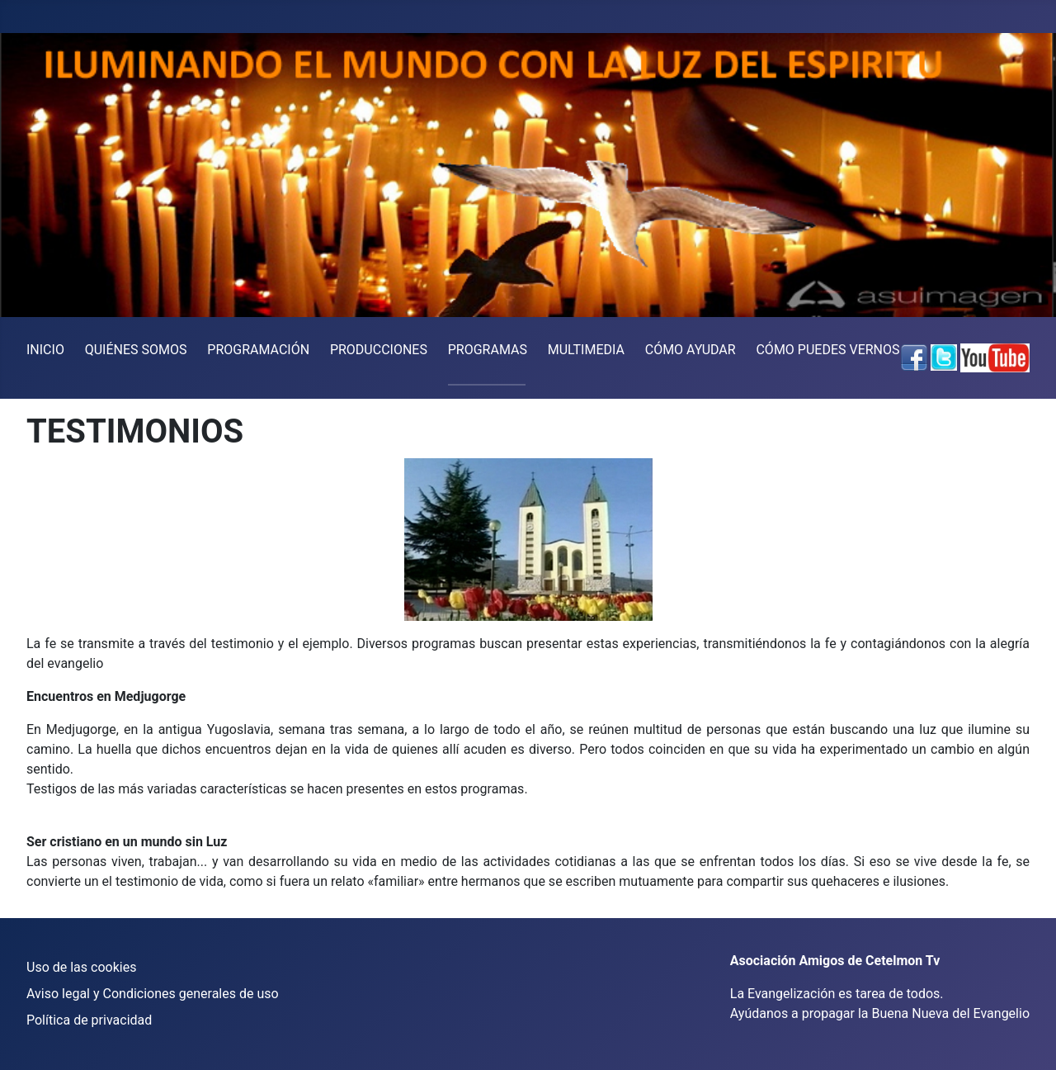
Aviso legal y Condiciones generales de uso (152, 993)
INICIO (45, 349)
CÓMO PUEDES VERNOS (827, 349)
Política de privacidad (89, 1020)
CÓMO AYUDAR (690, 349)
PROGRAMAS (487, 349)
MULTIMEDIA (586, 349)
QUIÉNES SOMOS (136, 349)
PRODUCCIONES (378, 349)
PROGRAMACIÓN (258, 349)
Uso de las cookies (81, 967)
